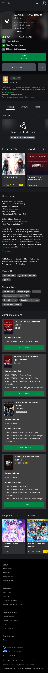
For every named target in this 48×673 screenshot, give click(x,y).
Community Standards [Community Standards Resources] (10, 600)
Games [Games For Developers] (5, 640)
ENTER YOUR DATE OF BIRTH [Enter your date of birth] (22, 138)
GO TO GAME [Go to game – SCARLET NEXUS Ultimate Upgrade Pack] (24, 393)
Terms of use (32, 661)
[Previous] (38, 115)
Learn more (10, 92)
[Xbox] (7, 9)
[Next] (43, 115)
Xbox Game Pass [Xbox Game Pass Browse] (8, 576)
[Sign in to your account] (44, 3)
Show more (7, 251)
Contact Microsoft (8, 661)
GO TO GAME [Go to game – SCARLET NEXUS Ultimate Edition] (24, 504)
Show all (31, 148)
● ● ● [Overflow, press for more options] (42, 67)
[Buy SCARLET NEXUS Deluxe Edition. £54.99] (24, 57)
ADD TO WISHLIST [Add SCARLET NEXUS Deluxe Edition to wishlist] (19, 67)
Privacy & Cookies (21, 661)
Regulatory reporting (24, 668)
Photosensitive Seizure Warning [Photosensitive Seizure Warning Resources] (13, 604)
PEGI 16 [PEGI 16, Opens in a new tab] (16, 78)
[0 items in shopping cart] (38, 3)
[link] (13, 170)
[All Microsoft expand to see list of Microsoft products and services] (3, 3)
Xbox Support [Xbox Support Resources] (7, 592)
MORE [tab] (37, 107)
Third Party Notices (18, 665)
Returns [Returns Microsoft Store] (5, 624)
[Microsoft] (24, 1)
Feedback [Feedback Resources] (6, 596)
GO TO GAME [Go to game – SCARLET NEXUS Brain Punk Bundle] (24, 347)
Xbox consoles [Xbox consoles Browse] (7, 568)
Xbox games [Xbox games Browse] (6, 572)
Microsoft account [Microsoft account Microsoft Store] (8, 616)
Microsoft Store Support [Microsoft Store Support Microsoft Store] (10, 620)
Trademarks (6, 665)
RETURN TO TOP (24, 447)
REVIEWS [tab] (24, 107)
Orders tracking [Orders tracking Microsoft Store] (8, 628)
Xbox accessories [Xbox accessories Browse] (8, 580)
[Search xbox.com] (9, 3)
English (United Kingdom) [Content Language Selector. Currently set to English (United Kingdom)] (15, 647)
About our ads (30, 665)
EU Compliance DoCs (9, 668)
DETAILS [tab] (10, 107)
